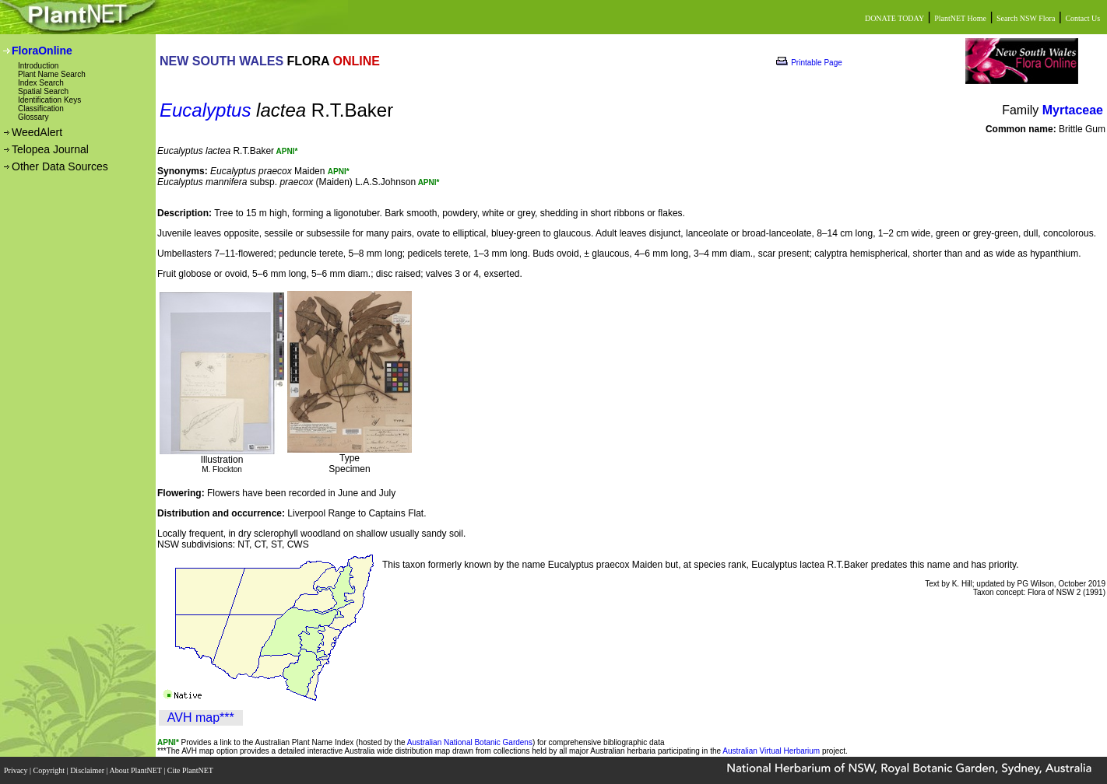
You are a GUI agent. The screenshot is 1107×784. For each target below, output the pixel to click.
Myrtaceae (1072, 110)
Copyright (50, 770)
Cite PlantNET (191, 770)
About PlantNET (136, 770)
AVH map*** (200, 717)
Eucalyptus (205, 110)
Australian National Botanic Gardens (469, 742)
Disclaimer (88, 770)
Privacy (17, 770)
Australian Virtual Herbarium (771, 751)
